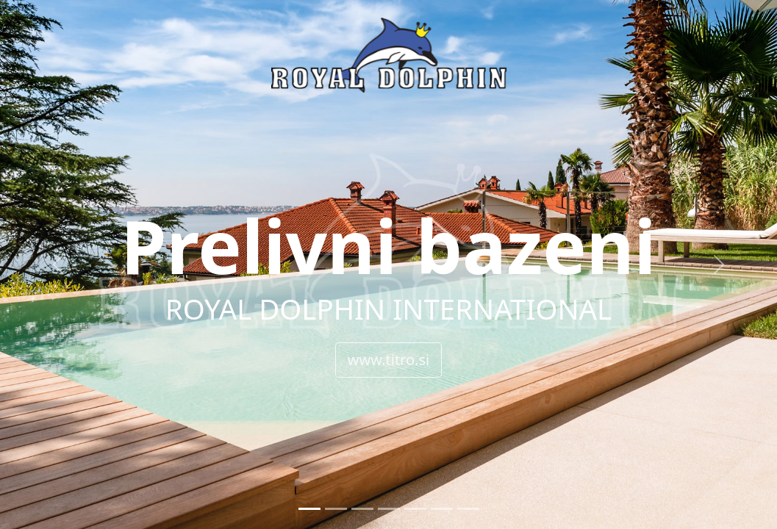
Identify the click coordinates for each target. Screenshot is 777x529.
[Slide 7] (468, 508)
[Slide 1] (309, 508)
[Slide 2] (336, 508)
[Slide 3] (362, 508)
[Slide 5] (415, 508)
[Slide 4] (389, 508)
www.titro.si (388, 360)
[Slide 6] (442, 508)
